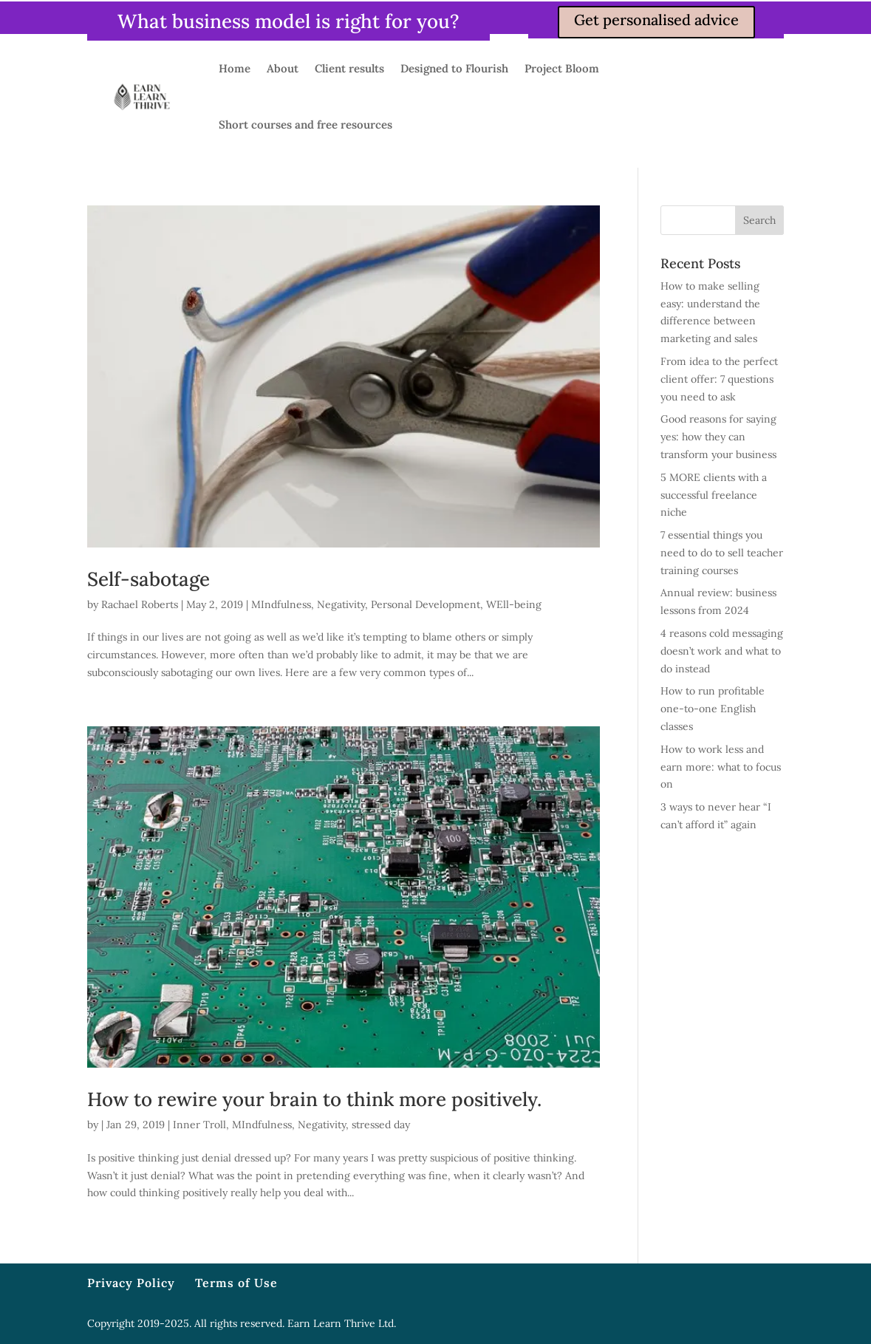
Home (234, 68)
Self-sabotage (148, 579)
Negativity (341, 604)
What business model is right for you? (288, 21)
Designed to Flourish (454, 68)
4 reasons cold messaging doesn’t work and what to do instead (721, 651)
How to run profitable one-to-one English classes (712, 708)
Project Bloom (562, 68)
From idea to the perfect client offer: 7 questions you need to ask (719, 379)
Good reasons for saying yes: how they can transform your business (718, 436)
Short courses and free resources (305, 124)
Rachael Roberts (139, 604)
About (282, 68)
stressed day (381, 1124)
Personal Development (425, 604)
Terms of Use (236, 1282)
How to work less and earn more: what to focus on (720, 767)
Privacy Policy (131, 1282)
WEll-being (514, 604)
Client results (349, 68)
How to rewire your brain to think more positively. (314, 1099)
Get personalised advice (656, 19)
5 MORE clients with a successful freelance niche (713, 495)
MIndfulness (281, 604)
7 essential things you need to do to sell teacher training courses (721, 552)
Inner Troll (199, 1124)
